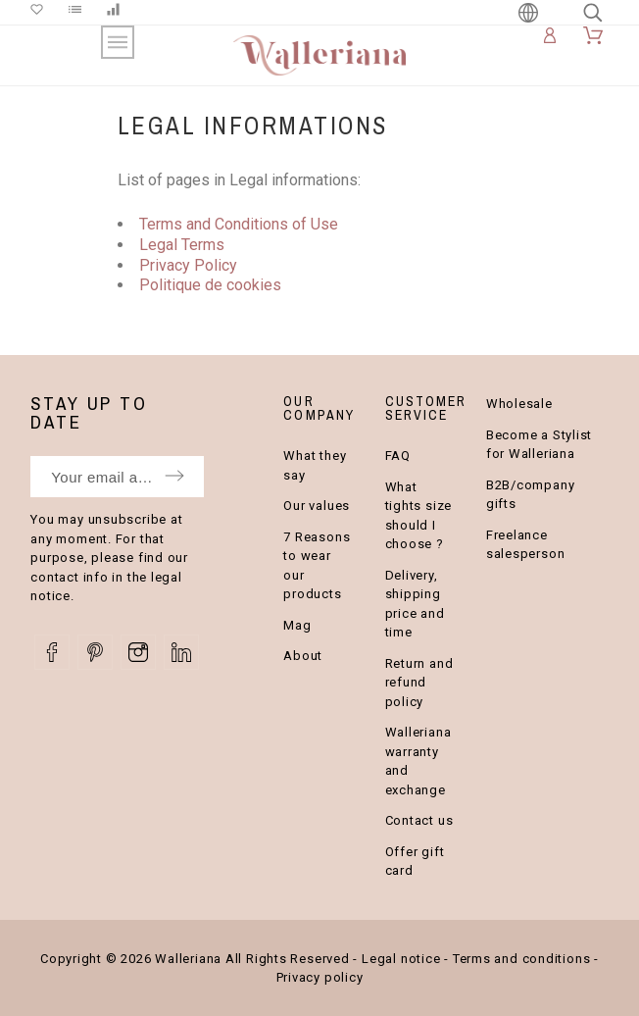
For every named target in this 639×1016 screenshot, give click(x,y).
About (302, 655)
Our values (316, 505)
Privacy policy (320, 977)
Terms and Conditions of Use (238, 224)
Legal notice (401, 958)
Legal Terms (181, 244)
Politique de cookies (210, 285)
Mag (297, 625)
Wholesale (519, 403)
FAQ (398, 455)
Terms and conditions (522, 958)
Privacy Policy (188, 265)
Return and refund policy (419, 682)
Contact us (419, 820)
